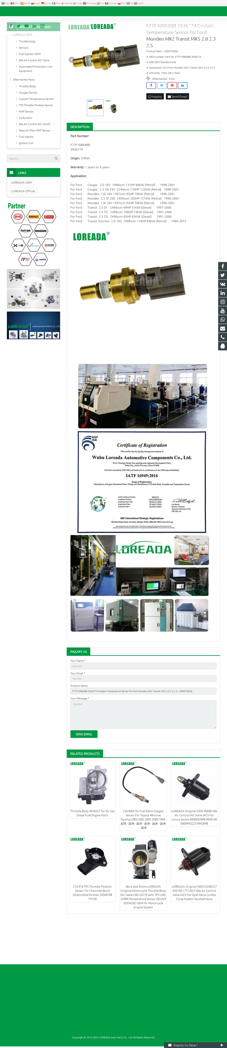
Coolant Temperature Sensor (36, 134)
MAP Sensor (26, 147)
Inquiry (155, 132)
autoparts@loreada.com (51, 11)
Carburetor (25, 153)
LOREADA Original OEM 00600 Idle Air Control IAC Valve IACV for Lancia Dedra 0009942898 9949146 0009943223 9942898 (194, 860)
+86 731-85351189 (20, 11)
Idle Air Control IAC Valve (34, 96)
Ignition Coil (26, 178)
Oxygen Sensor (28, 128)
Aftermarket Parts (24, 115)
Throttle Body (27, 122)
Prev (72, 95)
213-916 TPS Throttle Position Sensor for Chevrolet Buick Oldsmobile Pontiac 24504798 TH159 (92, 936)
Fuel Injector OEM (30, 89)
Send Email (177, 132)
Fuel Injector (26, 172)
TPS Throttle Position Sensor (36, 140)
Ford (171, 114)
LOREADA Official (23, 226)
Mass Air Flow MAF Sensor (34, 166)
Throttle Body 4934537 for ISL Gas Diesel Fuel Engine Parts (92, 856)
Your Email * (77, 710)
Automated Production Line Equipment (35, 104)
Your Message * (79, 737)
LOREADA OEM (22, 70)
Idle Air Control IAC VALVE (34, 159)
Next (137, 95)
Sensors (23, 83)
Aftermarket (159, 114)
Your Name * (78, 696)
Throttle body (27, 77)
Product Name (79, 723)
